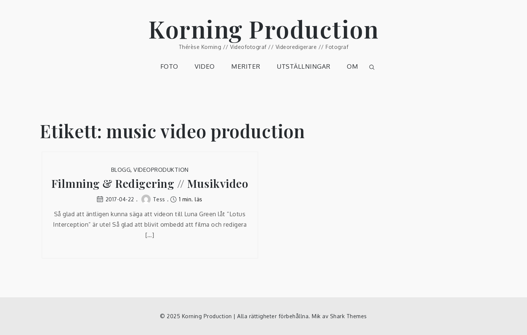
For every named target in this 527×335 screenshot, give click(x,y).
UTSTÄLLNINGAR (303, 66)
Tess (153, 199)
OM (352, 66)
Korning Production (263, 28)
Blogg (121, 169)
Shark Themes (348, 316)
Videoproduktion (161, 169)
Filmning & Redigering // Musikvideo (149, 183)
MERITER (245, 66)
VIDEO (205, 66)
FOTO (169, 66)
